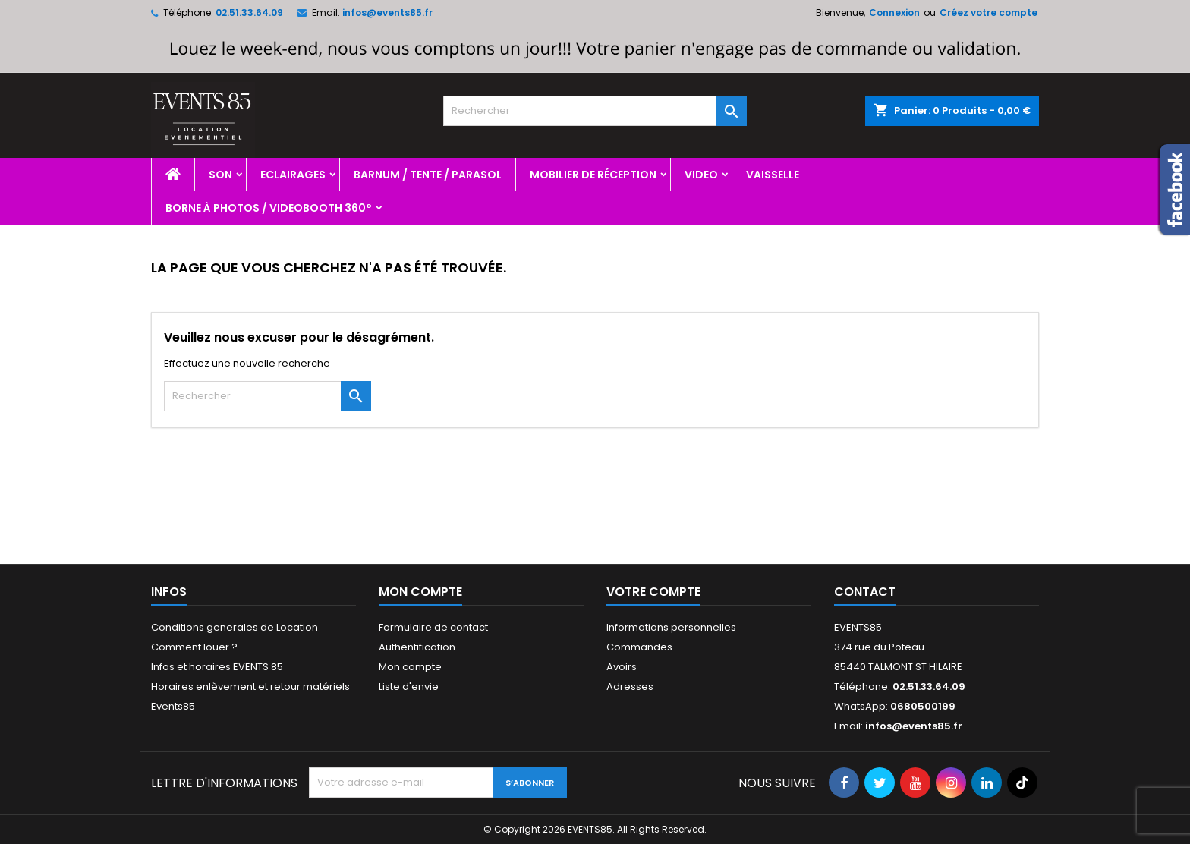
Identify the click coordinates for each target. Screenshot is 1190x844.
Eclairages (293, 174)
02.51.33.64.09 (249, 12)
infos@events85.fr (387, 12)
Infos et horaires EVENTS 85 (217, 667)
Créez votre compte (988, 12)
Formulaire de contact (433, 627)
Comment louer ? (194, 647)
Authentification (417, 647)
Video (701, 174)
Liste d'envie (409, 686)
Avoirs (621, 667)
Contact (865, 591)
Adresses (629, 686)
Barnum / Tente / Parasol (428, 174)
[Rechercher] (595, 111)
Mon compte (410, 667)
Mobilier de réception (593, 174)
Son (220, 174)
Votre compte (653, 591)
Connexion (894, 12)
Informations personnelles (671, 627)
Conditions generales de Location (234, 627)
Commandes (639, 647)
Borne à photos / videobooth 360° (268, 208)
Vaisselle (772, 174)
